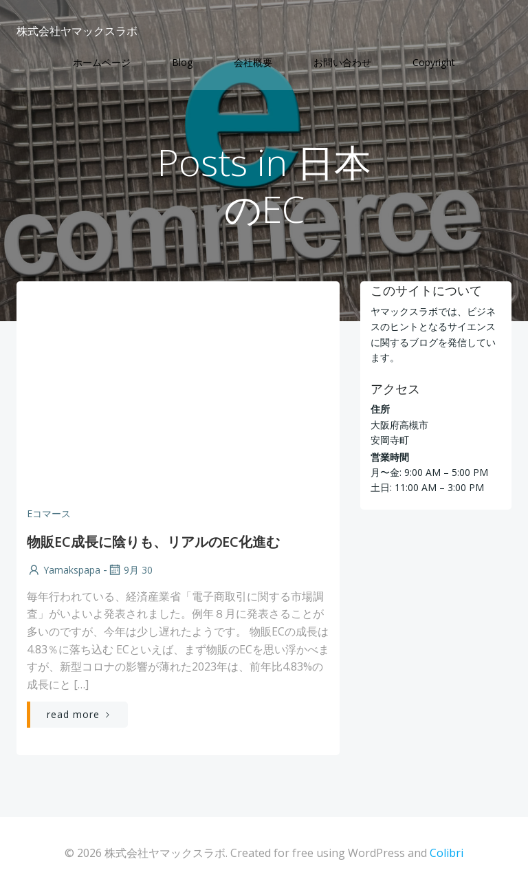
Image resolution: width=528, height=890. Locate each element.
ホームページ (102, 62)
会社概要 (253, 62)
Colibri (446, 852)
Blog (182, 62)
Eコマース (49, 513)
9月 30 (130, 569)
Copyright (433, 62)
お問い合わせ (342, 62)
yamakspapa (63, 569)
